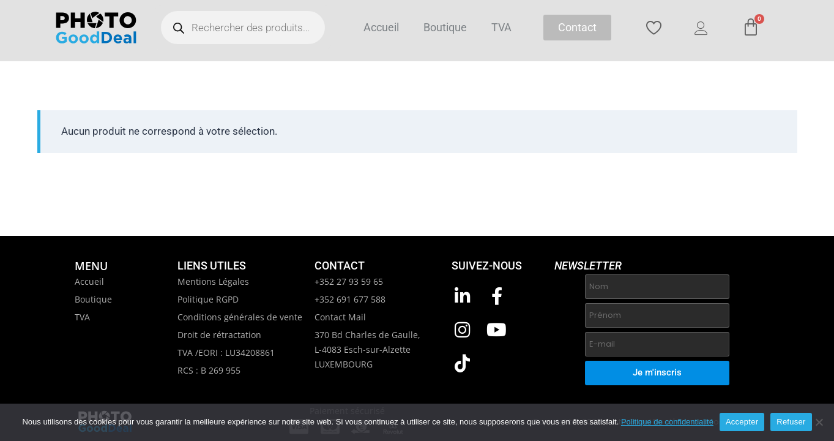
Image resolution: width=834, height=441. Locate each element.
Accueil (381, 27)
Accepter (742, 421)
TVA (501, 27)
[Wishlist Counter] (661, 27)
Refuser (790, 421)
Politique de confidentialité (667, 421)
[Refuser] (819, 422)
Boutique (445, 27)
